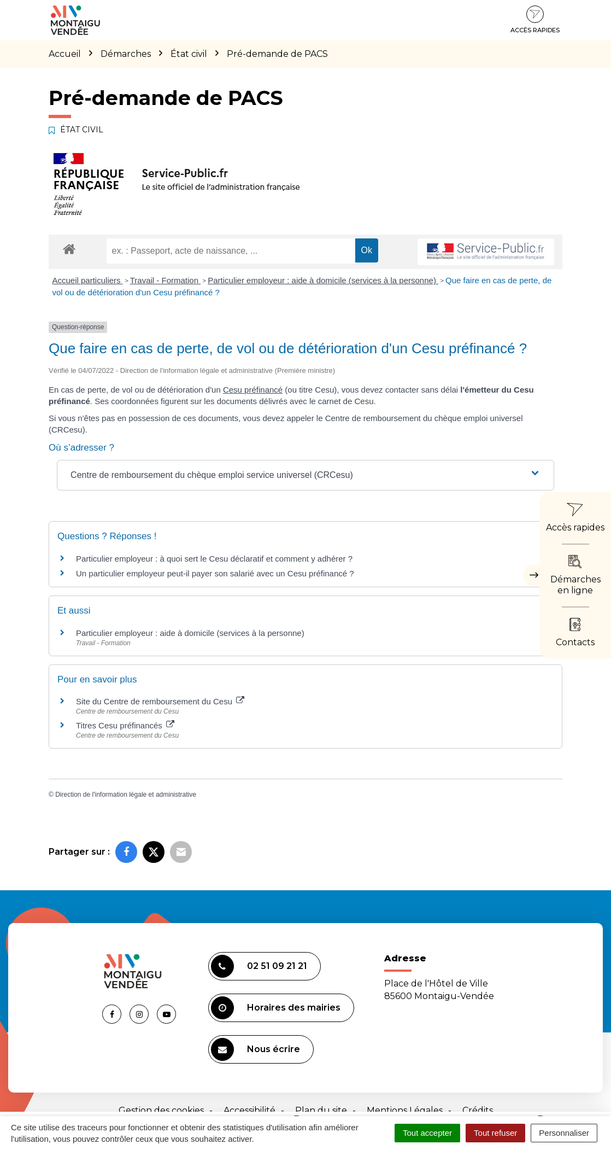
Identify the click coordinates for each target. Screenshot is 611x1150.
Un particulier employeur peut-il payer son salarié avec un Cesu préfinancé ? (215, 573)
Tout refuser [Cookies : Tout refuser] (495, 1132)
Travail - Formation (165, 280)
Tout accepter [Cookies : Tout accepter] (427, 1132)
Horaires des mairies (275, 1007)
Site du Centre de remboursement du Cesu (160, 701)
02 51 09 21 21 (259, 966)
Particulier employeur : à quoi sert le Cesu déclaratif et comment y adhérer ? (214, 558)
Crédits (477, 1110)
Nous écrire (255, 1049)
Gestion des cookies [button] (161, 1110)
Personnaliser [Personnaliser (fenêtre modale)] (564, 1132)
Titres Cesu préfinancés (125, 725)
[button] (305, 475)
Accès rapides (535, 19)
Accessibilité (249, 1110)
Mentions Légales (405, 1110)
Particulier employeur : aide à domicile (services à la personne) (323, 280)
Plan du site (321, 1110)
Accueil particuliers (87, 280)
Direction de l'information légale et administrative (125, 794)
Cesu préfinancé (253, 389)
